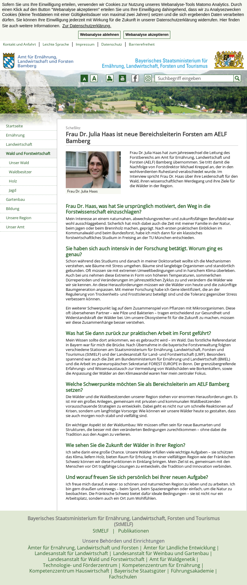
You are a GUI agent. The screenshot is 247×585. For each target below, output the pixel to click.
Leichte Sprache (56, 44)
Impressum (85, 44)
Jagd (12, 190)
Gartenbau (15, 199)
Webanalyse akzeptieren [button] (146, 35)
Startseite (14, 126)
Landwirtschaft (19, 144)
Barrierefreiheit (142, 44)
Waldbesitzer (20, 171)
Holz (13, 181)
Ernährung (15, 135)
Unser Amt (15, 227)
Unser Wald (19, 162)
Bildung (12, 208)
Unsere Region (18, 217)
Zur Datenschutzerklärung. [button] (86, 25)
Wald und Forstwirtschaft (28, 153)
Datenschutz (111, 44)
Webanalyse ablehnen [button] (99, 35)
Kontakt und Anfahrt (19, 44)
